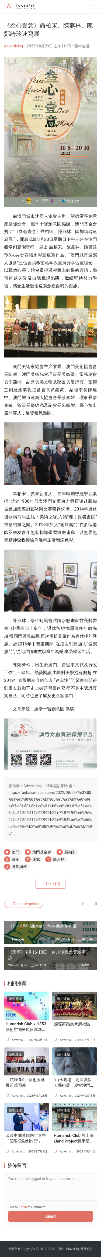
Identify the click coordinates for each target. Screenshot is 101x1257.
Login (23, 1207)
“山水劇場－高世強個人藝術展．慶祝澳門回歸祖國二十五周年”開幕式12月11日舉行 (74, 1082)
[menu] (92, 7)
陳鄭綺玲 (19, 866)
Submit (50, 1216)
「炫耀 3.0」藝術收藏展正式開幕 (25, 1082)
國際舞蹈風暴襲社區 (72, 1024)
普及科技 (86, 1249)
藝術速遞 (81, 46)
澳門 (15, 852)
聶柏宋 (70, 852)
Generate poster (24, 904)
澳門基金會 (41, 852)
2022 (51, 1249)
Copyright (28, 1249)
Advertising (13, 46)
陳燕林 (58, 859)
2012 (43, 1249)
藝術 (15, 859)
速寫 (36, 859)
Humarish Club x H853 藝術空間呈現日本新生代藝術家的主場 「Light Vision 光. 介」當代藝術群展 (26, 1027)
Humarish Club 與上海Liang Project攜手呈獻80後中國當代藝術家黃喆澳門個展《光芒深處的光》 (74, 1138)
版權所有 (14, 1249)
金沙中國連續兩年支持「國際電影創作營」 (26, 1138)
